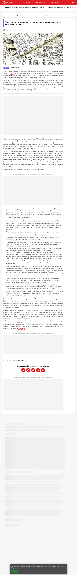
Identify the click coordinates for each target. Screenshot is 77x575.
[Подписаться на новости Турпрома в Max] (28, 370)
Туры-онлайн (54, 2)
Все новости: (6, 8)
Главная (5, 15)
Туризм (15, 8)
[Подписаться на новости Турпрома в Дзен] (38, 370)
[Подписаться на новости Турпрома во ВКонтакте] (33, 370)
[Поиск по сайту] (69, 2)
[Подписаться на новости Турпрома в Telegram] (23, 370)
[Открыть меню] (15, 2)
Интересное (51, 8)
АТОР (12, 73)
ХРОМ (19, 323)
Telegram (22, 328)
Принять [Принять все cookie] (14, 571)
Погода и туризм (38, 8)
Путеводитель (40, 2)
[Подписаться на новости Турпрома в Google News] (43, 370)
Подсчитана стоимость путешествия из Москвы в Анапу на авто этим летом (37, 15)
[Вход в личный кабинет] (74, 2)
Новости (29, 2)
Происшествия (25, 8)
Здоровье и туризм (64, 8)
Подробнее (14, 568)
